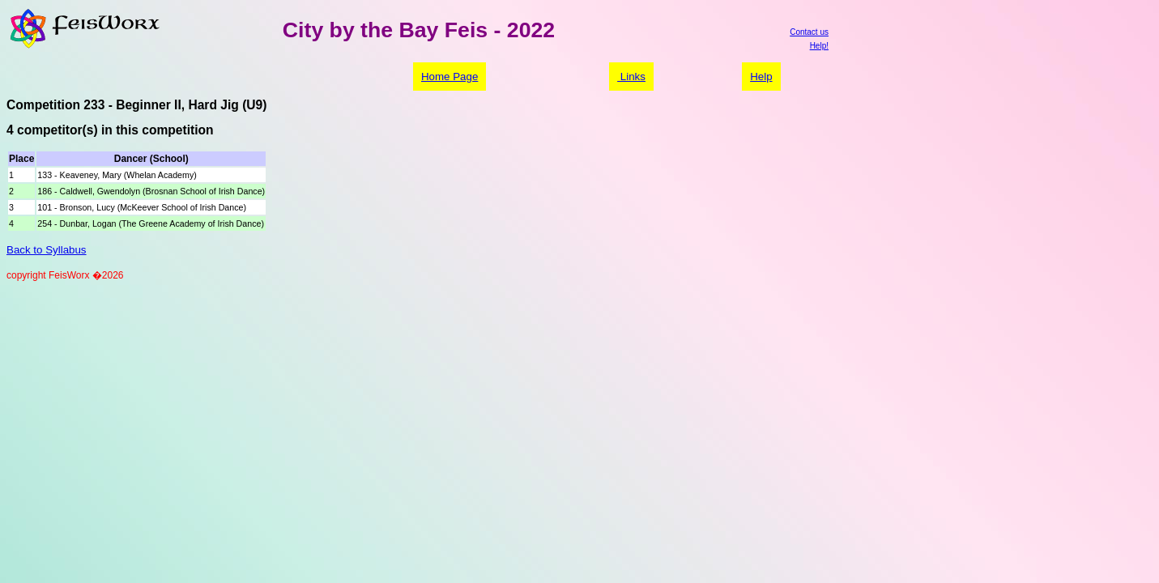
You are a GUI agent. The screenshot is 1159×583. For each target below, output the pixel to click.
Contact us (809, 32)
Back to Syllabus (46, 250)
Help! (819, 45)
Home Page (449, 76)
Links (631, 76)
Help (761, 76)
